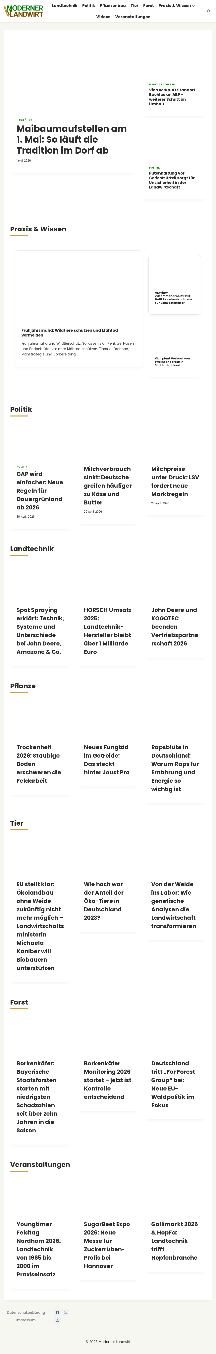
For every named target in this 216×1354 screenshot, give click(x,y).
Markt (154, 84)
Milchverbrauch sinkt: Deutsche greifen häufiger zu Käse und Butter (108, 485)
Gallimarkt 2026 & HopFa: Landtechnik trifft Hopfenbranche (174, 1241)
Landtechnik (65, 5)
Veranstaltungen (132, 17)
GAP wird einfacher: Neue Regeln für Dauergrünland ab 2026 (40, 490)
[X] (65, 1312)
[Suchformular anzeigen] (208, 11)
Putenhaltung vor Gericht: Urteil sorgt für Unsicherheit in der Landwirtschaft (172, 180)
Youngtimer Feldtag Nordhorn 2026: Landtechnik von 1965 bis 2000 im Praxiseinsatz (39, 1249)
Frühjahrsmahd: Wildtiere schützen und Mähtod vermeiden (70, 333)
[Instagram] (57, 1320)
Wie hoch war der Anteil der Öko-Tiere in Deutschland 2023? (104, 901)
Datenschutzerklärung (26, 1312)
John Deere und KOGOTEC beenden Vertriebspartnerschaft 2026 (174, 626)
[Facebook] (57, 1312)
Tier (134, 5)
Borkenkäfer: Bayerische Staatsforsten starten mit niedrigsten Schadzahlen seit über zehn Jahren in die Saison (37, 1097)
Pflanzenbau (113, 5)
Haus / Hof (24, 120)
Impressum (26, 1320)
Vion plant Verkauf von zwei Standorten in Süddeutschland (172, 361)
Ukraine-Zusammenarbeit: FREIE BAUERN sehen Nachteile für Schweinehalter (173, 298)
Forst (148, 5)
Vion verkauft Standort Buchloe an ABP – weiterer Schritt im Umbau (172, 97)
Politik (88, 5)
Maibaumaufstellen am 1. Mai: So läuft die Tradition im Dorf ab (72, 139)
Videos (103, 17)
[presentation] (73, 76)
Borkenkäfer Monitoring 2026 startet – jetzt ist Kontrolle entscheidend (107, 1080)
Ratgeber (168, 84)
